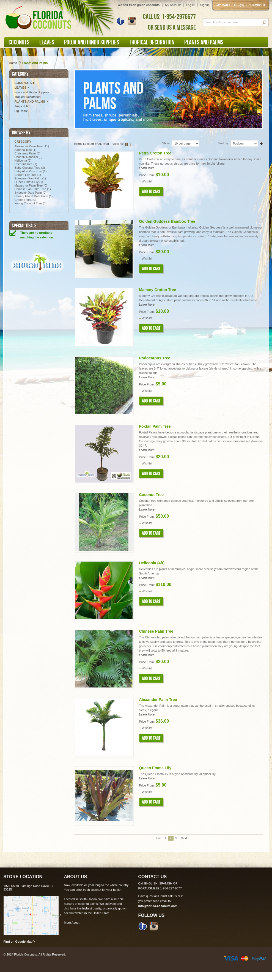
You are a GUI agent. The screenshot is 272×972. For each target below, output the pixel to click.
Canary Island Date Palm (31, 196)
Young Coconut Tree (28, 203)
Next (182, 838)
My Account (173, 5)
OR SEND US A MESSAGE (172, 27)
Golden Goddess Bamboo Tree (167, 221)
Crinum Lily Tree (26, 174)
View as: (118, 143)
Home (13, 62)
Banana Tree (23, 149)
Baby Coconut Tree (27, 167)
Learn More (147, 168)
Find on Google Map (18, 941)
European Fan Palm (28, 178)
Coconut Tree (24, 164)
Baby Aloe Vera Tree (28, 171)
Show (166, 143)
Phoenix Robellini (26, 157)
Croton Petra (23, 199)
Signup (205, 5)
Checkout (256, 5)
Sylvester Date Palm (28, 192)
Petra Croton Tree (155, 153)
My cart (231, 5)
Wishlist (147, 181)
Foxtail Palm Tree (155, 426)
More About (71, 922)
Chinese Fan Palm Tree (30, 189)
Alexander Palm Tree (29, 146)
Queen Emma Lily (27, 182)
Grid (127, 143)
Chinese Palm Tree (156, 631)
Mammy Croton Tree (157, 290)
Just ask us (169, 896)
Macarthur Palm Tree (29, 185)
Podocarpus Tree (155, 358)
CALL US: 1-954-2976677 (169, 16)
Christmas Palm (25, 153)
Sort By (223, 143)
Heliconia (21, 160)
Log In (190, 5)
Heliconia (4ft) (152, 563)
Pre (158, 838)
